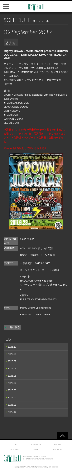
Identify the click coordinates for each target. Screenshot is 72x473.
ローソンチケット (30, 270)
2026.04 (12, 383)
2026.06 (12, 368)
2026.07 (12, 361)
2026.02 (12, 397)
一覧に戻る (13, 327)
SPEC (36, 450)
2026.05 (12, 376)
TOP (14, 445)
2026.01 (12, 405)
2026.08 (12, 354)
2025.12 (12, 412)
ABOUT (57, 445)
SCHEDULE (36, 445)
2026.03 (12, 390)
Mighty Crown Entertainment (35, 308)
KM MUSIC (26, 314)
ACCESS (14, 450)
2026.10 (12, 346)
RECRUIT (57, 450)
